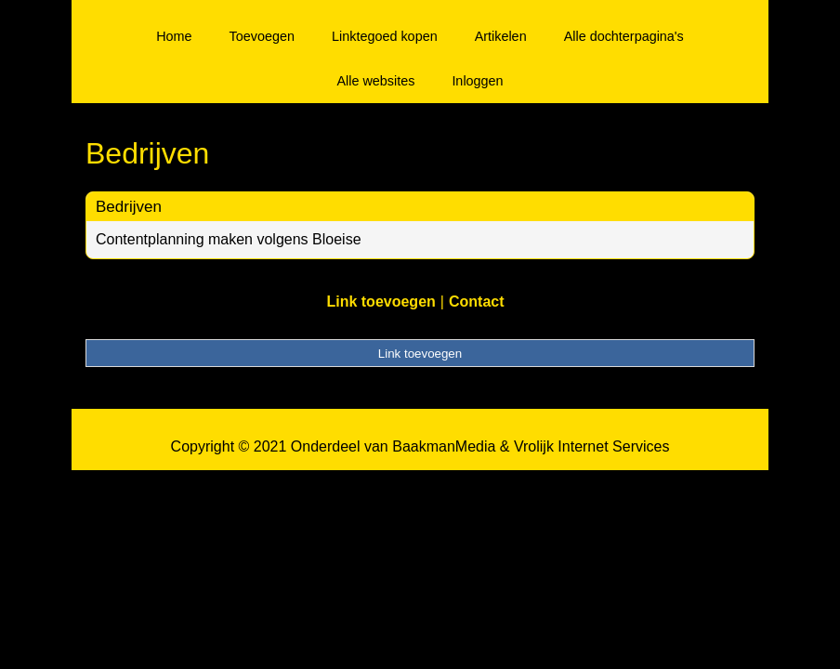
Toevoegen (262, 36)
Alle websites (375, 80)
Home (173, 36)
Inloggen (477, 80)
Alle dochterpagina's (624, 36)
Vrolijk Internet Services (591, 446)
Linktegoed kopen (385, 36)
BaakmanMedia (443, 446)
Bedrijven (129, 207)
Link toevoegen (380, 301)
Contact (477, 301)
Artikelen (501, 36)
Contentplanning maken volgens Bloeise (228, 239)
